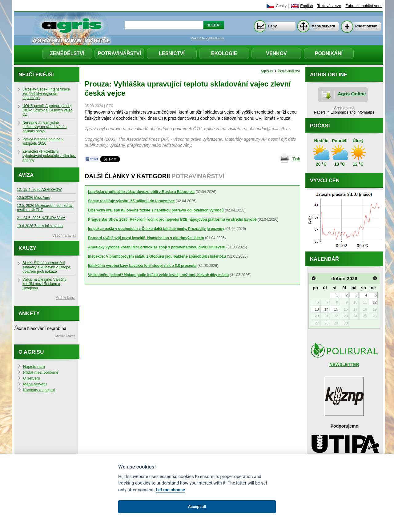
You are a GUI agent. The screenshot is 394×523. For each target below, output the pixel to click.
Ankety (29, 313)
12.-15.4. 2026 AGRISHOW (39, 189)
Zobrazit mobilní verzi (363, 6)
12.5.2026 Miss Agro (33, 197)
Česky (281, 6)
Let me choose (170, 490)
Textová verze (329, 6)
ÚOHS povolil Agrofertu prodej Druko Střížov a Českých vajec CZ (47, 110)
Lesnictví (172, 53)
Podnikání (329, 53)
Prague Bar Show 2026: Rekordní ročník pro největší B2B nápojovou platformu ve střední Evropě (172, 219)
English (306, 6)
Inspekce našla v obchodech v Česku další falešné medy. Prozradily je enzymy (156, 229)
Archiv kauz (65, 298)
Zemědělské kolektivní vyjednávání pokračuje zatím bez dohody (49, 155)
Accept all (197, 506)
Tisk (296, 158)
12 (374, 302)
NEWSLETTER (344, 364)
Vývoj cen (325, 180)
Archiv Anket (64, 336)
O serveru (31, 378)
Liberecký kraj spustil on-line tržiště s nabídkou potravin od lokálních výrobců (156, 210)
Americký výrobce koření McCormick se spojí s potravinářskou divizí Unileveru (156, 247)
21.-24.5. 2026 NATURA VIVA (41, 218)
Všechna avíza (64, 235)
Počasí (320, 126)
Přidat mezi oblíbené (40, 372)
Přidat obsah (366, 26)
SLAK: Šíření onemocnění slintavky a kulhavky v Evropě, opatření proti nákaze (46, 267)
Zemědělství (67, 53)
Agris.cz (266, 71)
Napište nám (34, 366)
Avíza (26, 175)
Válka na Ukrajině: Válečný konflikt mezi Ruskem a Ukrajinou (44, 283)
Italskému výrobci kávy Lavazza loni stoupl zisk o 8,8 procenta (142, 266)
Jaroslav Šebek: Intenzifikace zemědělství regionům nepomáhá (46, 93)
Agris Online (352, 93)
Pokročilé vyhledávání (207, 38)
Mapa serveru (323, 26)
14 (326, 309)
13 (317, 309)
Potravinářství (119, 53)
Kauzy (27, 248)
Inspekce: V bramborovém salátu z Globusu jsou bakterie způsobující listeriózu (157, 256)
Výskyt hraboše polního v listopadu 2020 (42, 141)
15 (336, 309)
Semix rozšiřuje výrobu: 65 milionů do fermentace (131, 201)
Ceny (272, 26)
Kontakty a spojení (39, 390)
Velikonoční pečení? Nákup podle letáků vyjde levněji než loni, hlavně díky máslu (158, 275)
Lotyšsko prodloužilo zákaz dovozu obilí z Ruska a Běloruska (141, 192)
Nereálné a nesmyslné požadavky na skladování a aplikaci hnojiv (44, 126)
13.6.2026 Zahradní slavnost (40, 226)
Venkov (276, 53)
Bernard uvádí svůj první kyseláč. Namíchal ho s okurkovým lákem (146, 238)
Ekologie (224, 53)
